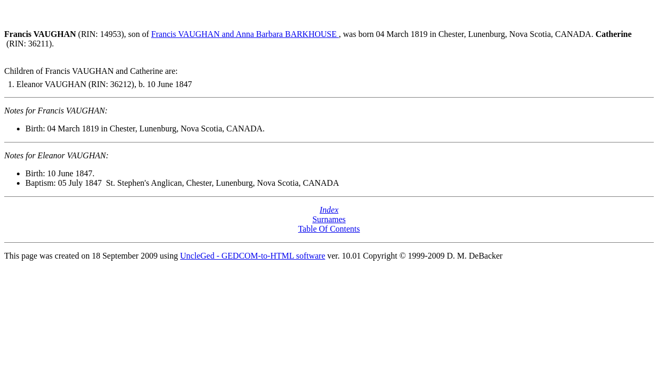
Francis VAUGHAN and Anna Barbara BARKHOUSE (245, 34)
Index (329, 209)
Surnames (329, 219)
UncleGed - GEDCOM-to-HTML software (252, 255)
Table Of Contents (329, 228)
